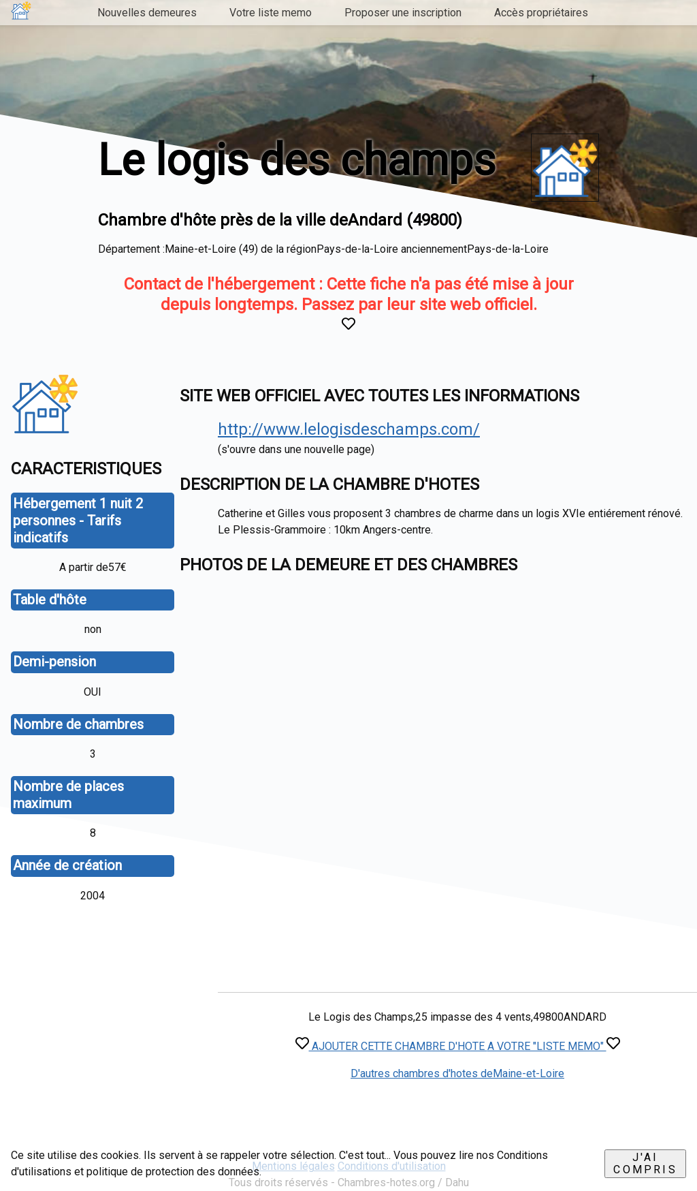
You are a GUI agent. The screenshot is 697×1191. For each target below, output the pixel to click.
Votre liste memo (270, 12)
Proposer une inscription (402, 12)
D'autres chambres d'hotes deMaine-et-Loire (457, 1073)
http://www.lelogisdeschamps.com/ (349, 429)
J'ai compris (645, 1163)
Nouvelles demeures (147, 12)
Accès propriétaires (541, 12)
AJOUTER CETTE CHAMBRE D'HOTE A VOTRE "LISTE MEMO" (457, 1046)
